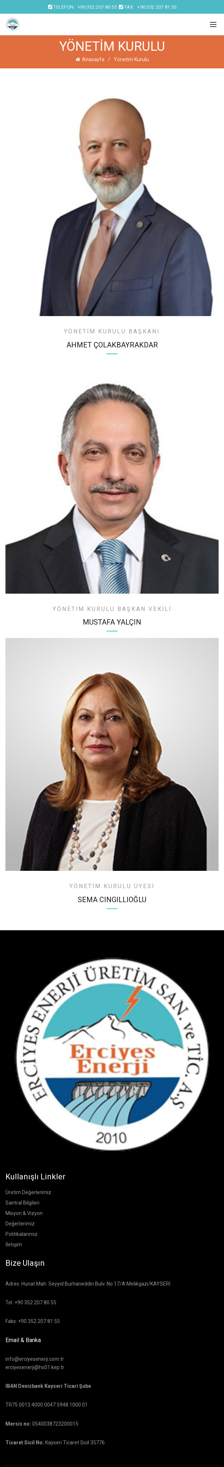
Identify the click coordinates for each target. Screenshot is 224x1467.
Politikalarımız (21, 1234)
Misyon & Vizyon (24, 1213)
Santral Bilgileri (22, 1203)
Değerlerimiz (20, 1224)
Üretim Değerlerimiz (28, 1192)
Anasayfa (93, 59)
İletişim (13, 1244)
